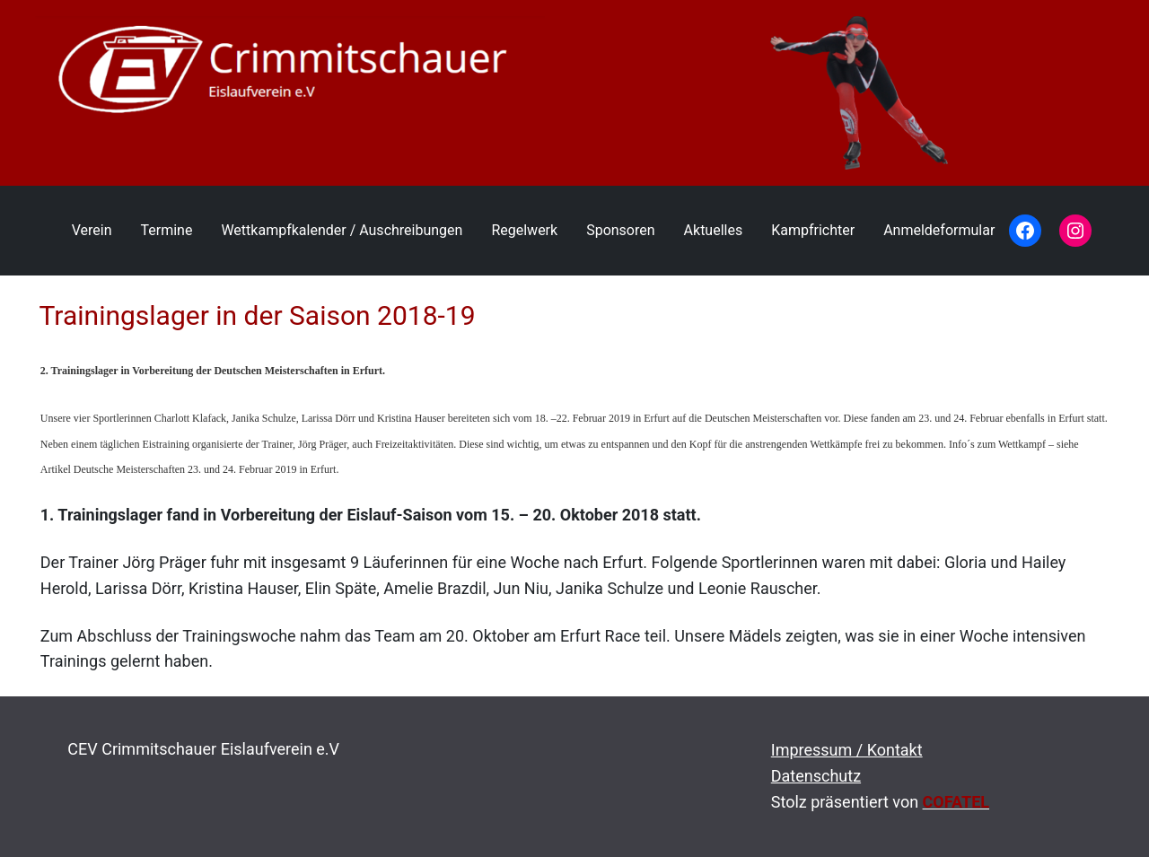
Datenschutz (816, 775)
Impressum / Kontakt (847, 749)
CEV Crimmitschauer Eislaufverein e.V (203, 748)
